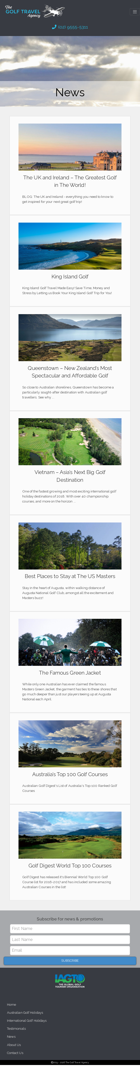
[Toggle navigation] (135, 11)
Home (11, 1009)
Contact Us (15, 1058)
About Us (14, 1049)
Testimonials (16, 1033)
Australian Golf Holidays (25, 1017)
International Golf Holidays (27, 1025)
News (11, 1041)
